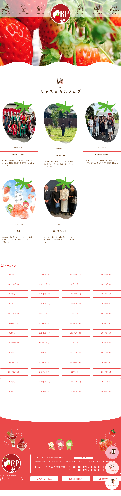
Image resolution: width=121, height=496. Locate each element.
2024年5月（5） (107, 327)
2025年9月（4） (107, 288)
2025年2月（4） (76, 307)
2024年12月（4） (14, 317)
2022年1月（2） (107, 397)
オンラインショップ (112, 452)
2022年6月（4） (76, 387)
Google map (84, 463)
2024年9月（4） (107, 317)
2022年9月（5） (107, 377)
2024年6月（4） (76, 327)
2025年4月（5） (14, 307)
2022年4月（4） (14, 397)
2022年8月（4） (14, 387)
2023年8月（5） (14, 357)
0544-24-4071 (45, 484)
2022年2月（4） (76, 397)
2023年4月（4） (14, 367)
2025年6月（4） (76, 298)
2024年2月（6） (76, 337)
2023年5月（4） (107, 357)
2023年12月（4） (14, 347)
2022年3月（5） (45, 397)
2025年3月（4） (45, 307)
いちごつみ (112, 467)
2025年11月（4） (45, 288)
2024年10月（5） (76, 317)
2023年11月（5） (45, 347)
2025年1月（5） (107, 307)
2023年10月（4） (76, 347)
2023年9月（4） (107, 347)
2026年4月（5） (14, 278)
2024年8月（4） (14, 327)
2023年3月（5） (45, 367)
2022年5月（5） (107, 387)
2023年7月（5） (45, 357)
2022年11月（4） (45, 377)
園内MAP (75, 484)
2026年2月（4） (76, 278)
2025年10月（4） (76, 288)
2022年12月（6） (14, 377)
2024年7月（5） (45, 327)
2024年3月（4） (45, 337)
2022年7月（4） (45, 387)
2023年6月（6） (76, 357)
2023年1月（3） (107, 367)
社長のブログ (112, 483)
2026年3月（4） (45, 278)
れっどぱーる (60, 14)
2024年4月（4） (14, 337)
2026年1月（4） (107, 278)
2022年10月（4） (76, 377)
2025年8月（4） (14, 298)
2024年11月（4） (45, 317)
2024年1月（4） (107, 337)
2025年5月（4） (107, 298)
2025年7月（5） (45, 298)
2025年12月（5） (14, 288)
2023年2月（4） (76, 367)
